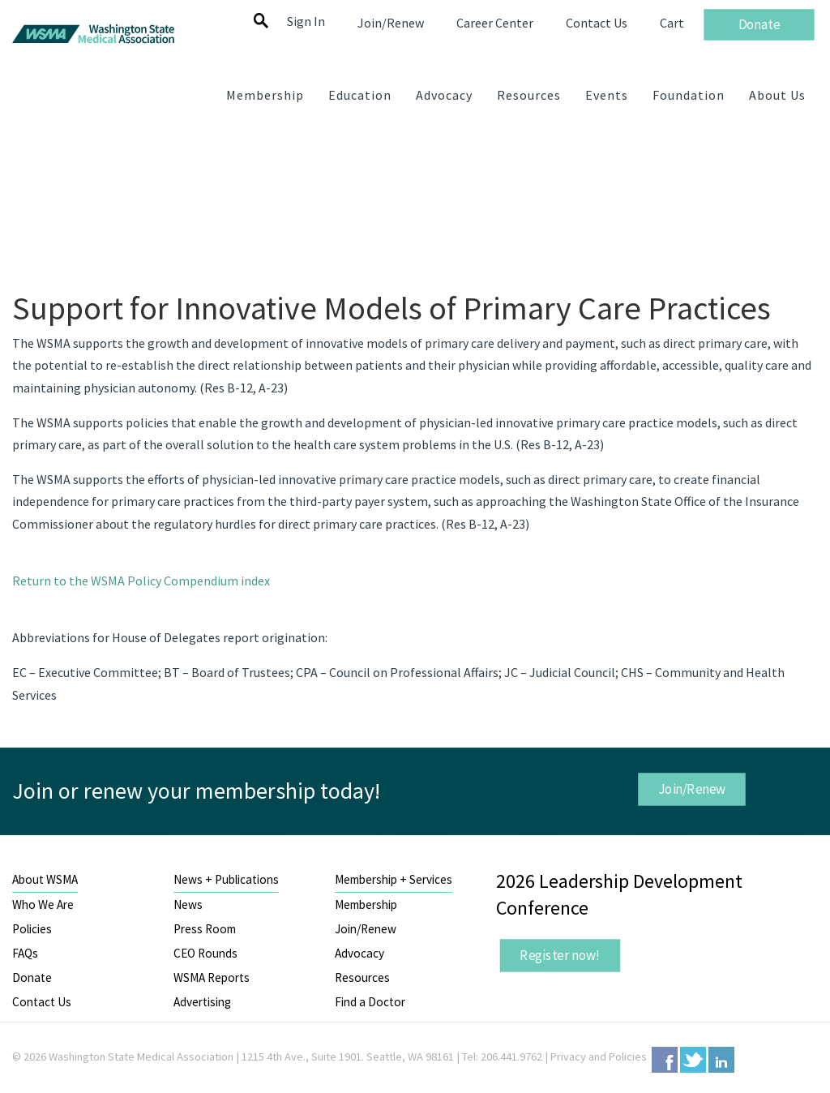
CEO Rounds (205, 953)
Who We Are (43, 904)
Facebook (665, 1060)
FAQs (25, 953)
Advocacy (359, 953)
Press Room (204, 929)
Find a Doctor (370, 1001)
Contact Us (41, 1001)
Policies (32, 929)
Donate (32, 977)
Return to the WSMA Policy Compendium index (141, 580)
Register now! (560, 955)
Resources (362, 977)
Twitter (693, 1060)
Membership (366, 904)
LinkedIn (721, 1060)
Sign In (306, 21)
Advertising (202, 1001)
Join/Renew (692, 789)
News (188, 904)
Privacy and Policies (598, 1056)
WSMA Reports (211, 977)
